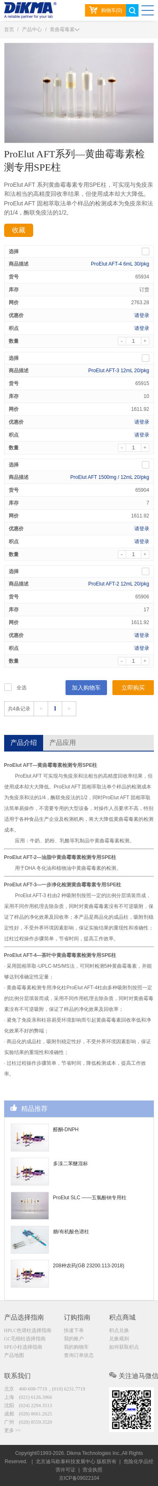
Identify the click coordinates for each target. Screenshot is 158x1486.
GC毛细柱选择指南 (25, 1339)
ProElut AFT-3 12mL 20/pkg (118, 370)
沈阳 (28, 1405)
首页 (9, 29)
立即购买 (133, 687)
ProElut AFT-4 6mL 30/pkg (120, 264)
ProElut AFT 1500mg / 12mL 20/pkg (109, 477)
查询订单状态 (79, 1355)
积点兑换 (119, 1330)
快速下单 (74, 1330)
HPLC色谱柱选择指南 (28, 1330)
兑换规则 (119, 1339)
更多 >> (12, 1430)
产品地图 (14, 1355)
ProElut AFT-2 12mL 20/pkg (118, 584)
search (132, 10)
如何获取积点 (124, 1347)
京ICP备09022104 (79, 1478)
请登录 (141, 315)
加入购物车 (86, 687)
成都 (28, 1414)
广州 (28, 1422)
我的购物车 (76, 1347)
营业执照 (92, 1470)
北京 (44, 1389)
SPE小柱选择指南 (23, 1347)
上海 (28, 1397)
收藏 (18, 230)
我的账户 (74, 1339)
